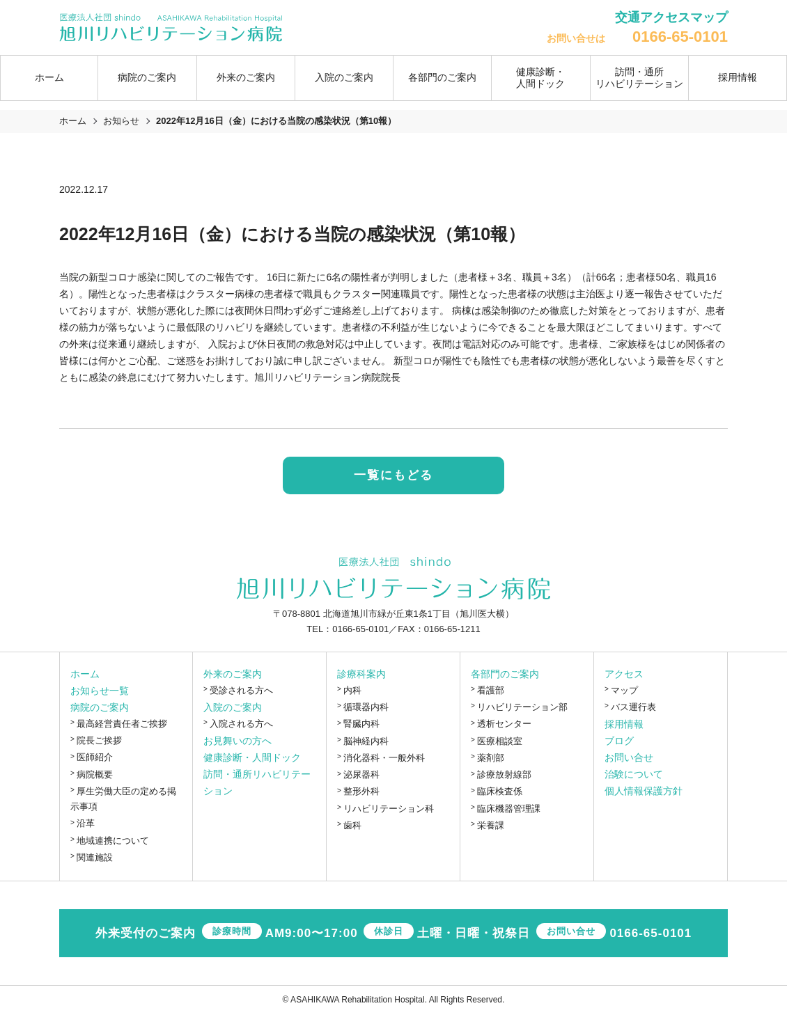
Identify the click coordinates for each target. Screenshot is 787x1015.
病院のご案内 (99, 707)
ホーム (49, 77)
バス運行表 (633, 707)
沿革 (86, 824)
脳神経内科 (366, 741)
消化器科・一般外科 (384, 758)
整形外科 (361, 792)
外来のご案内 (232, 673)
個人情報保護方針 (644, 791)
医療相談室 (499, 741)
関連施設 (95, 858)
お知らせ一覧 (99, 690)
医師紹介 (95, 758)
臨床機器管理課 (508, 808)
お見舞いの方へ (237, 741)
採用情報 (737, 77)
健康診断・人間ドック (540, 77)
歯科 (352, 826)
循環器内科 (366, 707)
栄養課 (490, 826)
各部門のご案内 (505, 673)
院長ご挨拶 (99, 741)
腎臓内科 (361, 724)
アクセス (624, 673)
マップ (624, 690)
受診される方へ (241, 690)
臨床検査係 (499, 792)
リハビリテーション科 (388, 808)
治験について (634, 774)
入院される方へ (241, 724)
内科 (352, 690)
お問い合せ (629, 758)
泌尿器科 (361, 775)
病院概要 (95, 774)
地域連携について (113, 840)
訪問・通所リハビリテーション (639, 77)
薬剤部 (490, 758)
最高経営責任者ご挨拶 (122, 723)
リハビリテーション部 (522, 707)
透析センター (504, 724)
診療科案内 (361, 673)
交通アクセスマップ (671, 17)
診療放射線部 (504, 775)
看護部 (490, 690)
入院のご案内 (232, 708)
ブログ (619, 741)
